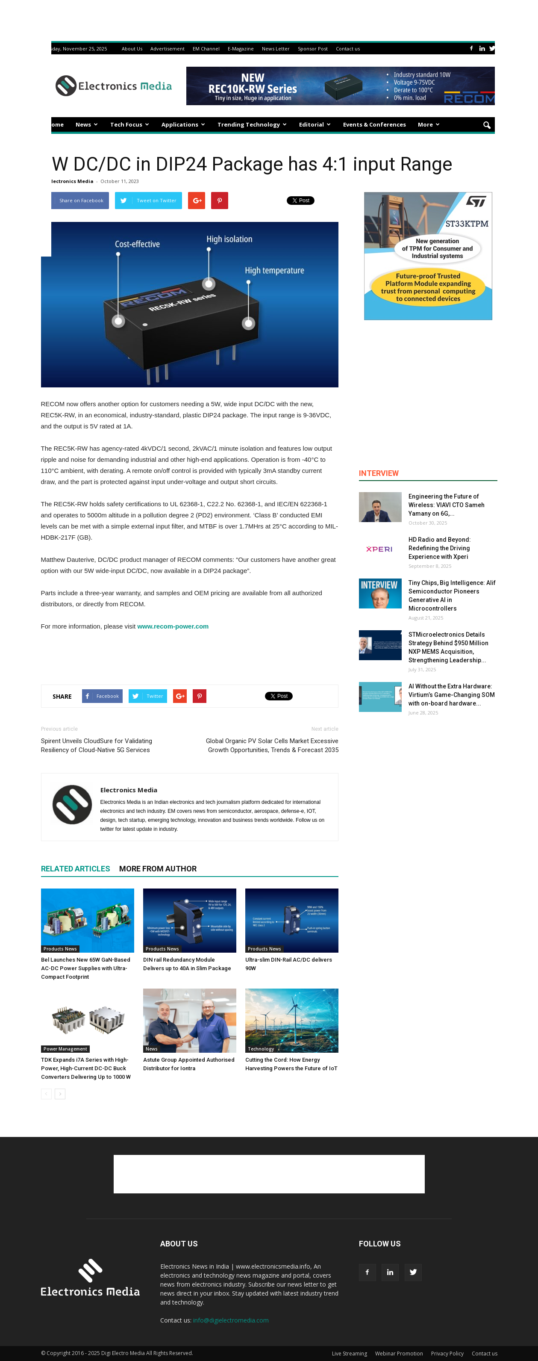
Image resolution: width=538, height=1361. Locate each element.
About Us (132, 48)
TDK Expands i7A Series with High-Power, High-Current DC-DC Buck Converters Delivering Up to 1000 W (86, 1068)
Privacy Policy (447, 1353)
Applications (183, 124)
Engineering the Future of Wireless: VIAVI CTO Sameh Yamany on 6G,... (447, 505)
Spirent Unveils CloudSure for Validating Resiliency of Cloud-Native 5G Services (96, 745)
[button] (487, 125)
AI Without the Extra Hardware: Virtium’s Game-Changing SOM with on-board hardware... (452, 695)
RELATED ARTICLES (75, 868)
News (87, 124)
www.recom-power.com (173, 626)
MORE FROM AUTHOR (158, 868)
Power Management (65, 1049)
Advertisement (167, 48)
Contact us (348, 48)
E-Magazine (241, 48)
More (429, 124)
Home (55, 124)
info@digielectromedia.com (231, 1320)
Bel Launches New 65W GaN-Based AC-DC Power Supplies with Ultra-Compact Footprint (85, 968)
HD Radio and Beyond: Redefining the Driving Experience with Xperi (440, 548)
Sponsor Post (313, 48)
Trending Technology (252, 124)
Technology (261, 1049)
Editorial (315, 124)
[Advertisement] (190, 656)
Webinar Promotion (399, 1353)
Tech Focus (129, 124)
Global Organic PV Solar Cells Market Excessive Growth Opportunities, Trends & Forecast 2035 (272, 745)
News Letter (276, 48)
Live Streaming (349, 1353)
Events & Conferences (374, 124)
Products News (60, 949)
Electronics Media (71, 181)
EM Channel (206, 48)
